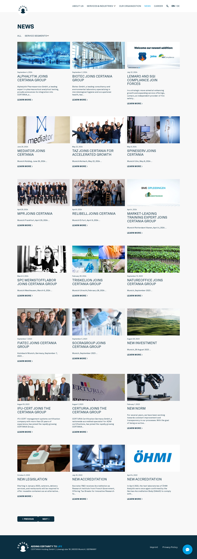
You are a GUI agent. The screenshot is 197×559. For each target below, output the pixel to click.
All (19, 35)
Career (158, 6)
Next (45, 519)
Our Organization (130, 6)
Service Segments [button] (36, 35)
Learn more (24, 100)
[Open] (187, 549)
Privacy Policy (170, 547)
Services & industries (100, 6)
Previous (29, 519)
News (147, 6)
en (173, 6)
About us (77, 6)
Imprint (154, 547)
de (178, 6)
